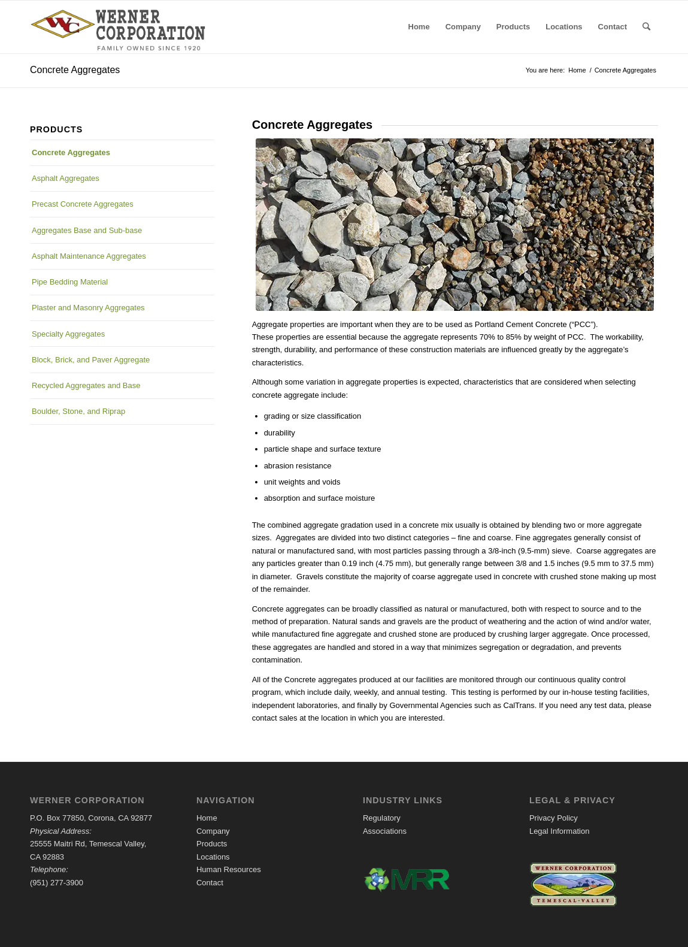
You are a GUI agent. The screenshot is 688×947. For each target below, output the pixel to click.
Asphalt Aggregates (65, 178)
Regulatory (382, 817)
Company (213, 831)
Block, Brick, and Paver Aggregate (91, 359)
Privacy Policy (553, 817)
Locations (213, 856)
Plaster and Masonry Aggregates (88, 307)
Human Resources (228, 869)
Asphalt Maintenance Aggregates (89, 256)
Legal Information (559, 831)
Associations (385, 831)
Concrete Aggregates (75, 70)
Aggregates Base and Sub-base (87, 230)
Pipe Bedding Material (70, 281)
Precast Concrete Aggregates (83, 203)
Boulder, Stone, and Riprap (78, 411)
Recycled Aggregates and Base (86, 385)
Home (206, 817)
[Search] (646, 27)
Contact (209, 882)
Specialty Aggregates (68, 333)
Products (211, 843)
